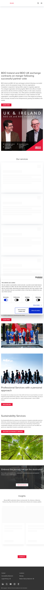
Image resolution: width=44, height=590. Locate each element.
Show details (36, 305)
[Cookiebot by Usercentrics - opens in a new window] (36, 278)
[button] (6, 105)
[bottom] (2, 584)
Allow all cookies (35, 310)
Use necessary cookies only (21, 310)
